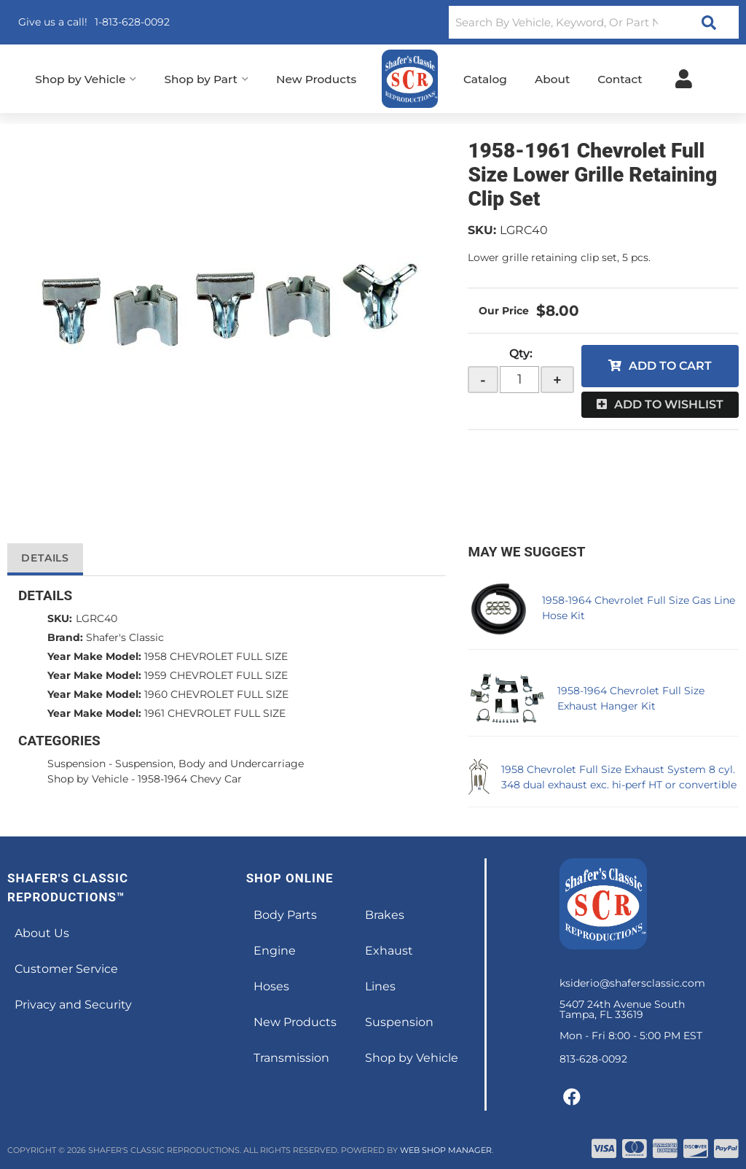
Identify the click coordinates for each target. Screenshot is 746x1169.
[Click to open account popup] (683, 79)
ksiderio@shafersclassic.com (632, 983)
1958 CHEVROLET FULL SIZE (216, 656)
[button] (594, 22)
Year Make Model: (94, 656)
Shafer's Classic (125, 637)
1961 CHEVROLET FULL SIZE (215, 713)
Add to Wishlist (668, 404)
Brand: (65, 637)
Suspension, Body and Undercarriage (209, 763)
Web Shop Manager (446, 1150)
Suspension (76, 763)
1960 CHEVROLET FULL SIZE (216, 694)
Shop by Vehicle (87, 778)
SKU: (482, 230)
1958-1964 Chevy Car (190, 778)
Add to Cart (670, 366)
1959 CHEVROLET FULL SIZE (216, 675)
